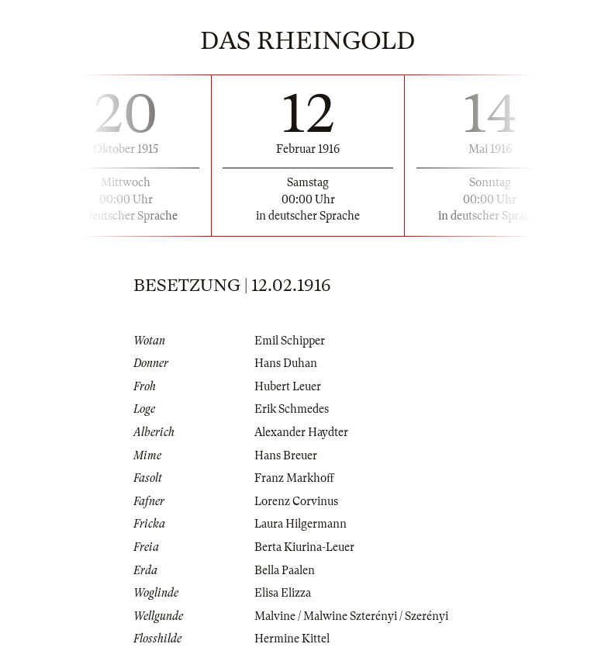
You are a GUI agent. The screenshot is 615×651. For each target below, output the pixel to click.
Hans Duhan (285, 363)
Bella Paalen (284, 570)
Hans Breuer (285, 455)
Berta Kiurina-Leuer (304, 547)
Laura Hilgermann (300, 524)
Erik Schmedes (291, 409)
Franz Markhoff (294, 478)
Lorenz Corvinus (296, 501)
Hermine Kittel (292, 638)
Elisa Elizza (282, 593)
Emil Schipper (289, 340)
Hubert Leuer (287, 386)
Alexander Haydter (301, 432)
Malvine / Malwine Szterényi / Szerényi (351, 616)
